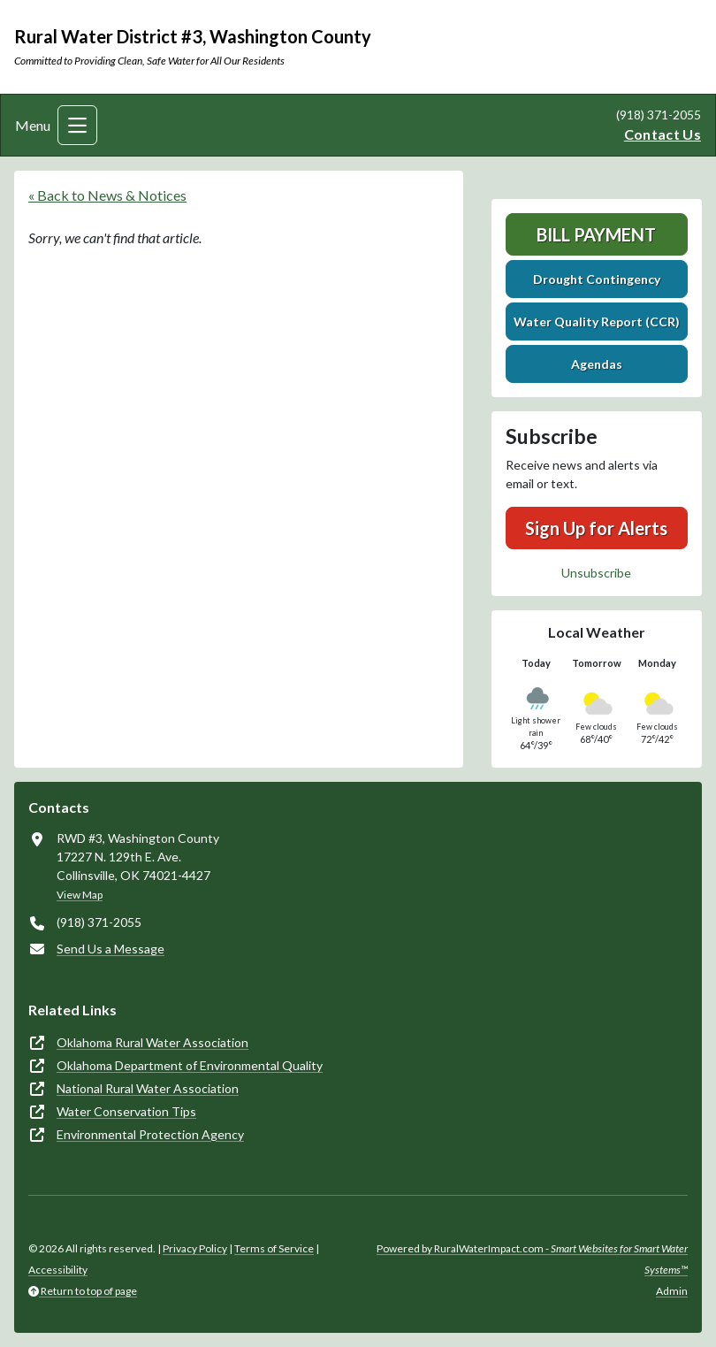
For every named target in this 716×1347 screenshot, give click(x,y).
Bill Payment (596, 234)
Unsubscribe (596, 572)
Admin (672, 1290)
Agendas (596, 363)
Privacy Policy (195, 1248)
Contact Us (662, 134)
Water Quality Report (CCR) (597, 321)
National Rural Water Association (148, 1088)
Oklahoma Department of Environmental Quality (190, 1065)
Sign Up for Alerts (596, 528)
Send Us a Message (110, 948)
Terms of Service (274, 1248)
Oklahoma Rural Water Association (152, 1042)
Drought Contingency (596, 279)
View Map (80, 894)
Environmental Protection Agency (150, 1134)
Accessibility (58, 1269)
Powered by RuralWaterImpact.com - (532, 1259)
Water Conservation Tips (126, 1111)
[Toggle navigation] (77, 125)
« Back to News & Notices (107, 195)
